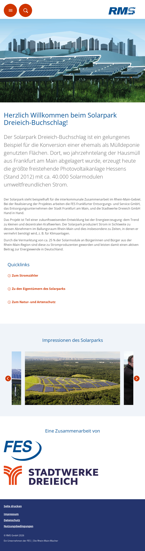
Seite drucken (13, 506)
